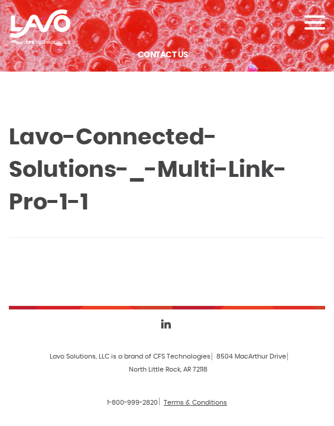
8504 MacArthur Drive (251, 356)
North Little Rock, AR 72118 (168, 369)
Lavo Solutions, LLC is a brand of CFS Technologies (130, 356)
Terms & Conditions (195, 402)
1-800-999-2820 (132, 402)
